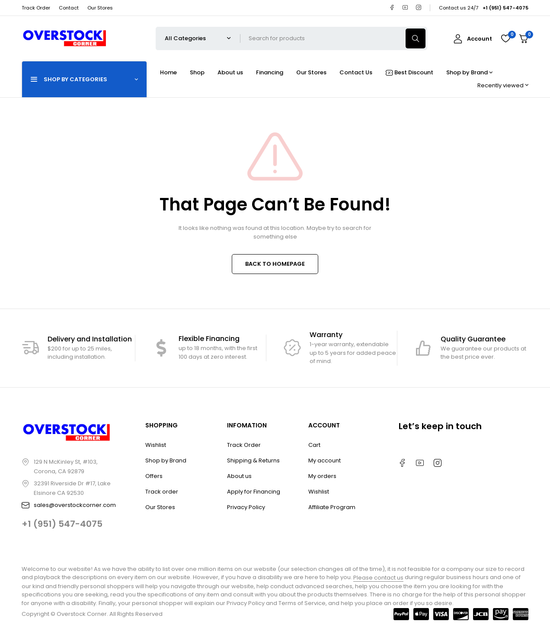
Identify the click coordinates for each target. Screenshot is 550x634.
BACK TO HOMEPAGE (275, 264)
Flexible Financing (209, 339)
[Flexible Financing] (161, 348)
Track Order (36, 7)
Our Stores (100, 7)
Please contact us (378, 577)
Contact (69, 7)
